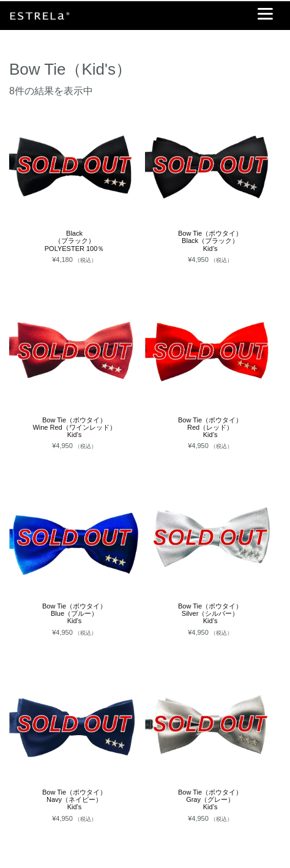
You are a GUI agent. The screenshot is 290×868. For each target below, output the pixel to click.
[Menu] (265, 13)
